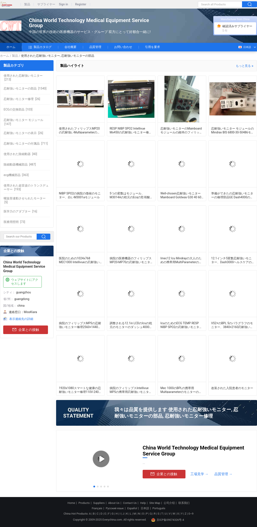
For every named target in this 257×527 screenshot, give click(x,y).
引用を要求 (152, 47)
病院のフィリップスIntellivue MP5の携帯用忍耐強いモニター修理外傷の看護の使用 (131, 389)
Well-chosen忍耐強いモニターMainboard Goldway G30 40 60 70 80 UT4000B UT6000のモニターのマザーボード (180, 195)
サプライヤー (46, 4)
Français (97, 508)
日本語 (244, 47)
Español (132, 508)
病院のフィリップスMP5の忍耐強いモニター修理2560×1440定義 (80, 324)
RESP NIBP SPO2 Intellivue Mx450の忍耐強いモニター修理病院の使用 (131, 130)
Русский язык (115, 508)
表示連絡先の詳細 (21, 319)
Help (143, 503)
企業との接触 (25, 330)
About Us (114, 503)
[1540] (25, 88)
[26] (22, 99)
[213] (23, 77)
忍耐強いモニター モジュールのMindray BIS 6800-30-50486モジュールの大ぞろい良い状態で (232, 130)
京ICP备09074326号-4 (167, 520)
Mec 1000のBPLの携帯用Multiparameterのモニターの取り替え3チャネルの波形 (181, 389)
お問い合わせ (123, 47)
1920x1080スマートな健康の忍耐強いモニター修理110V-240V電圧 (80, 389)
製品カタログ (40, 47)
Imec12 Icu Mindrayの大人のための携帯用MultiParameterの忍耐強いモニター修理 (181, 260)
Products (84, 503)
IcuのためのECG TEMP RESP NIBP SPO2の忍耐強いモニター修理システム (181, 324)
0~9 (190, 513)
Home (71, 503)
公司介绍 (169, 503)
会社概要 (70, 47)
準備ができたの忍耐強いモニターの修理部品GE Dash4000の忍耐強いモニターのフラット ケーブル (232, 195)
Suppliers (99, 503)
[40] (20, 154)
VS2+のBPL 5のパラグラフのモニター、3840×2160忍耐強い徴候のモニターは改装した (232, 324)
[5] (25, 200)
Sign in (63, 4)
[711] (26, 143)
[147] (23, 121)
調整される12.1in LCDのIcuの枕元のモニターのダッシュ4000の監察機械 (131, 324)
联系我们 (184, 503)
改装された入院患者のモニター (232, 388)
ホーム (10, 47)
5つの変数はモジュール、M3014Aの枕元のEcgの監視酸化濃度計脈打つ (131, 195)
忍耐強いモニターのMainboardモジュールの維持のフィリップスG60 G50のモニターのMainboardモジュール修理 (181, 130)
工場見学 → (199, 474)
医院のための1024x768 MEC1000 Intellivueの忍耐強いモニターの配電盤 (79, 260)
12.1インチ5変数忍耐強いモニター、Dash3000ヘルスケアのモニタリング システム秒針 (231, 260)
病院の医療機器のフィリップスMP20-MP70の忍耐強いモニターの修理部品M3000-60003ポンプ (131, 260)
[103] (18, 109)
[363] (16, 175)
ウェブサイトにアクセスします (21, 281)
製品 (27, 4)
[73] (14, 222)
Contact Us (130, 503)
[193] (26, 187)
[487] (20, 164)
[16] (20, 211)
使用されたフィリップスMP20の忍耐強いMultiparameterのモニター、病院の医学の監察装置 (80, 130)
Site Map (154, 503)
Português (158, 508)
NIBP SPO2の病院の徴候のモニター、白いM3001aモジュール (80, 195)
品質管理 (95, 47)
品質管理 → (223, 474)
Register (80, 4)
